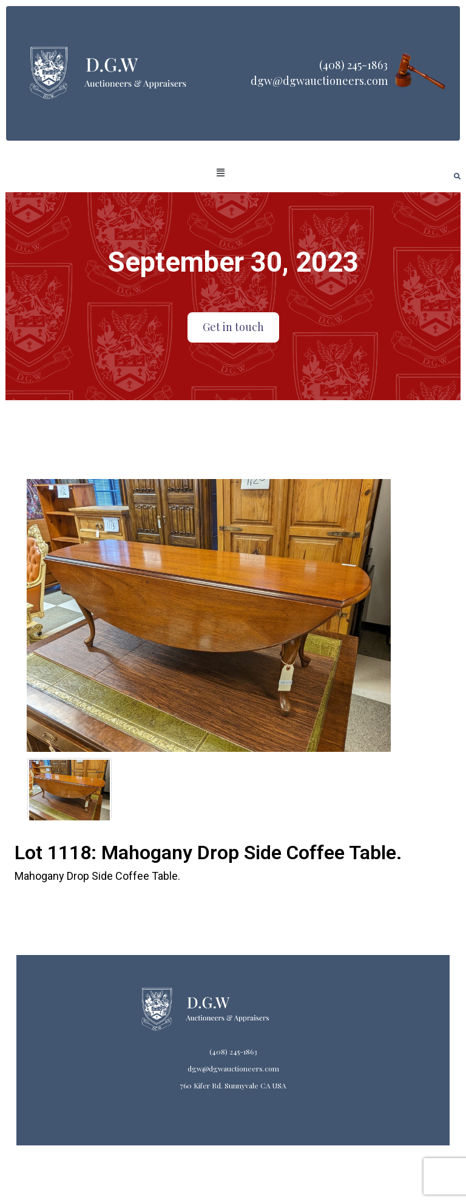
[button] (221, 173)
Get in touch (233, 327)
